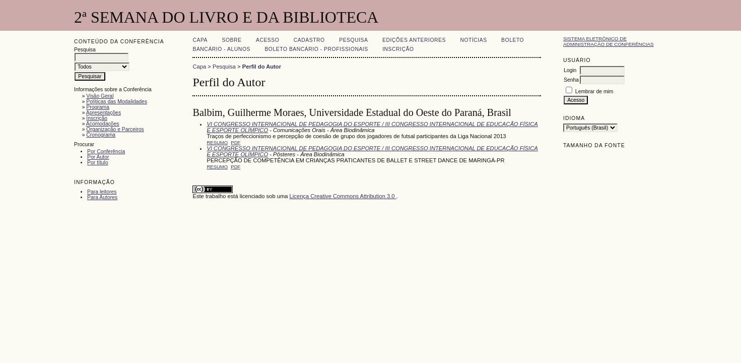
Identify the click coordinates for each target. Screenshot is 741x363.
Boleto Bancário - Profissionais (316, 49)
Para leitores (101, 192)
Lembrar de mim (594, 91)
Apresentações (103, 112)
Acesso (267, 40)
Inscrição (96, 118)
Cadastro (309, 40)
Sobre (232, 40)
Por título (97, 162)
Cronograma (100, 135)
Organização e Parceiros (115, 129)
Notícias (473, 40)
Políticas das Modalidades (116, 101)
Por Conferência (106, 151)
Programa (97, 107)
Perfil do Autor (261, 67)
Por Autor (98, 157)
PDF (235, 142)
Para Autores (102, 197)
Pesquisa (353, 40)
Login (570, 70)
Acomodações (102, 124)
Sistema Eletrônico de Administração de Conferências (608, 41)
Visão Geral (99, 96)
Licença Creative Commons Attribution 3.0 (343, 196)
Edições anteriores (414, 40)
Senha (571, 80)
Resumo (217, 142)
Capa (200, 40)
